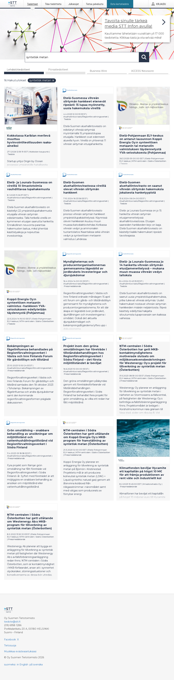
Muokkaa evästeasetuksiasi (20, 651)
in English (22, 664)
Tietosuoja (10, 645)
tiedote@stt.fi (12, 621)
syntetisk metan (42, 80)
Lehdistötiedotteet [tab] (18, 69)
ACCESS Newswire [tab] (142, 71)
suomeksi (9, 664)
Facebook (10, 639)
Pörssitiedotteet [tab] (58, 69)
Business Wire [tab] (98, 71)
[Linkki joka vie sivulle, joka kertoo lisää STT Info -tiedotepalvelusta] (136, 29)
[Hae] (82, 57)
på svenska (36, 664)
